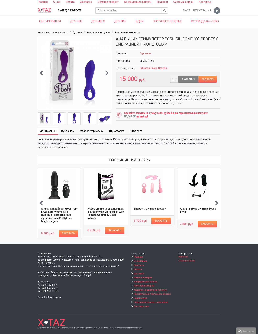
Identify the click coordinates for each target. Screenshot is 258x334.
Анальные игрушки (99, 32)
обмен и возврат (143, 277)
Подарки (162, 1)
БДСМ (140, 21)
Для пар (120, 21)
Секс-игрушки (50, 21)
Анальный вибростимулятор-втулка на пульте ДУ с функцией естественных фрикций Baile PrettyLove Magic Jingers (59, 215)
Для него (98, 21)
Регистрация (202, 10)
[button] (246, 330)
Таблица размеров (144, 285)
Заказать (68, 233)
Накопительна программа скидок (152, 294)
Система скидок (183, 1)
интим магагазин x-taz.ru (53, 32)
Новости (183, 256)
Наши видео (140, 298)
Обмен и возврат (108, 1)
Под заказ (208, 79)
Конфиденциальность (137, 1)
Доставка (86, 1)
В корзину (188, 79)
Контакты (205, 1)
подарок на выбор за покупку (150, 290)
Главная (43, 1)
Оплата (70, 1)
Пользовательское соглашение (151, 302)
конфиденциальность (145, 281)
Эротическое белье (167, 21)
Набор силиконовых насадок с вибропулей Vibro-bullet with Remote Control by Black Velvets (105, 213)
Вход (186, 10)
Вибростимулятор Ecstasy (150, 208)
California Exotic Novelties (154, 68)
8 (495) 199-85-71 (69, 10)
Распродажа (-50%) (205, 21)
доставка (139, 273)
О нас (56, 1)
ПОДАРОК (130, 116)
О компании (140, 261)
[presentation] (41, 73)
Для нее (76, 21)
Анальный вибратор (127, 32)
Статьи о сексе (186, 260)
